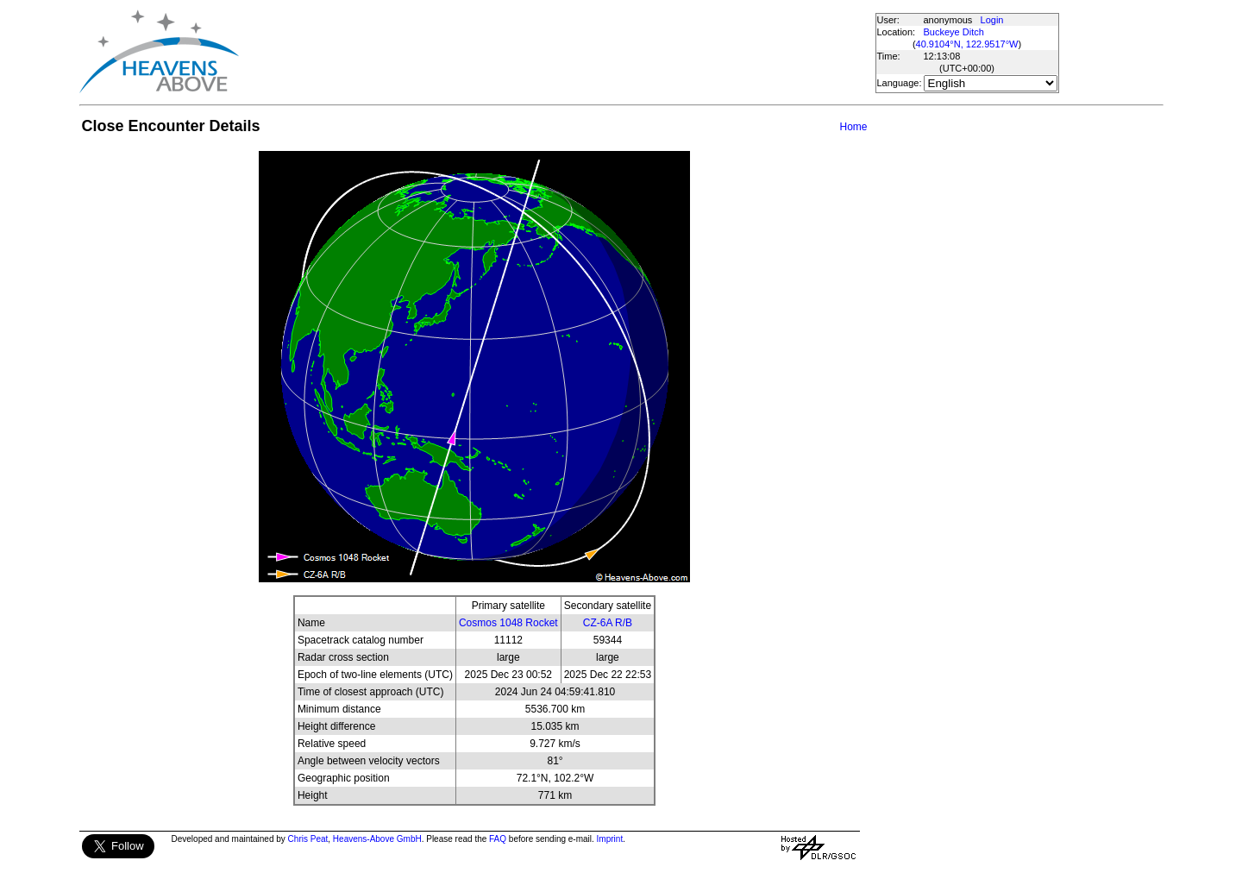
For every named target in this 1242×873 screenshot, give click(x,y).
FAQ (497, 839)
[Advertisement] (556, 52)
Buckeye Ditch (954, 32)
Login (992, 20)
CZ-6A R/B (607, 623)
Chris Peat (308, 839)
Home (853, 127)
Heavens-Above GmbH (377, 839)
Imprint (610, 839)
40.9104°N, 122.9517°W (967, 44)
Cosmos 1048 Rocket (508, 623)
